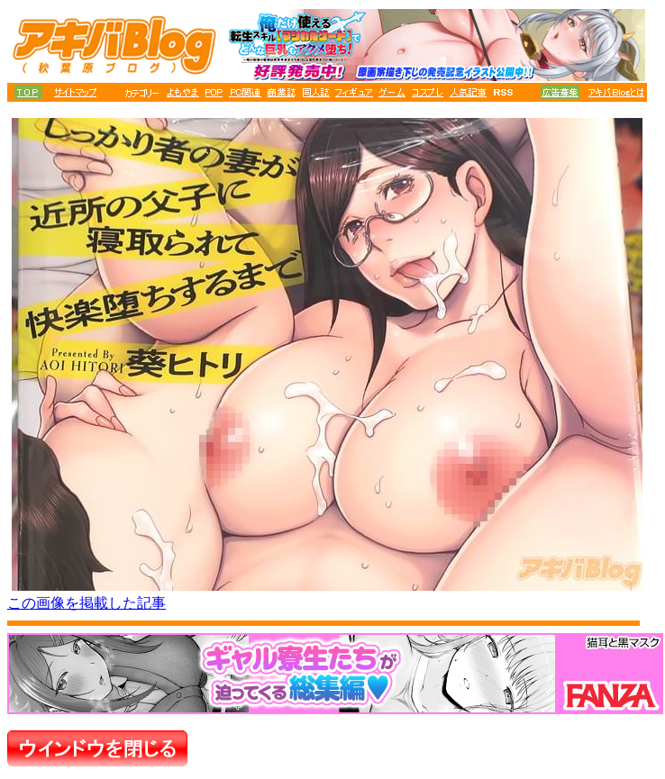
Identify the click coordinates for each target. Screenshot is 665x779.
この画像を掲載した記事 (86, 603)
